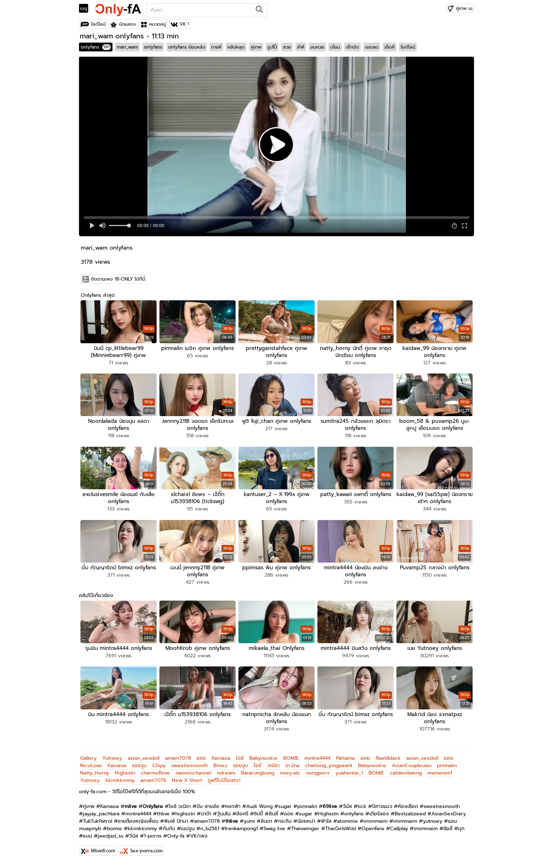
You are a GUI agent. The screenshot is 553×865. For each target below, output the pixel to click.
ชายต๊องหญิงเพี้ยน (138, 821)
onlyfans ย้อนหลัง (186, 47)
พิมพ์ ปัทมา (176, 821)
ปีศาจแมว (382, 806)
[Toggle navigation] (86, 8)
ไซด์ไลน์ (98, 24)
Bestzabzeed (410, 813)
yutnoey (432, 821)
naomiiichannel (193, 773)
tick (362, 806)
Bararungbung (257, 773)
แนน (87, 836)
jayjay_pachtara (101, 813)
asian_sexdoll (143, 758)
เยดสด (371, 47)
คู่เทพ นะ (464, 8)
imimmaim (376, 821)
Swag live (274, 828)
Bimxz (220, 765)
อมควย (317, 47)
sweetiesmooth (189, 765)
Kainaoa (221, 758)
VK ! (184, 24)
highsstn (185, 813)
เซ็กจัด (352, 47)
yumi (249, 821)
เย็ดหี (389, 47)
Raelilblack (388, 758)
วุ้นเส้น (224, 813)
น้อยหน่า (306, 821)
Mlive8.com (103, 850)
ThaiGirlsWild (340, 828)
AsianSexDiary (448, 813)
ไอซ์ (240, 758)
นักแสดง (127, 24)
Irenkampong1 (241, 828)
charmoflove (155, 773)
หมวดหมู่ (157, 24)
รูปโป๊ (272, 47)
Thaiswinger (305, 828)
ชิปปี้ (258, 813)
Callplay (399, 828)
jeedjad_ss (110, 836)
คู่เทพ (256, 47)
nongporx (318, 773)
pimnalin (447, 765)
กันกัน (169, 828)
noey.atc (290, 773)
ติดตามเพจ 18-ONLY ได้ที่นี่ (118, 279)
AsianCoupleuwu (411, 765)
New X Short (187, 780)
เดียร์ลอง (379, 813)
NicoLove (91, 765)
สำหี (300, 47)
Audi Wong (259, 806)
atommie (347, 821)
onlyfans (96, 47)
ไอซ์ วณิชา (180, 806)
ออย (201, 758)
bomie (114, 828)
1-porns (153, 836)
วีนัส (347, 806)
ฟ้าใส (326, 821)
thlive (163, 813)
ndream (226, 773)
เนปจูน (188, 828)
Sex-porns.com (146, 850)
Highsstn (125, 773)
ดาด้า (206, 813)
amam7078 (178, 758)
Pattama (345, 758)
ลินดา (266, 821)
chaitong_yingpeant (328, 765)
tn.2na (292, 765)
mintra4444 (317, 758)
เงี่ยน (335, 47)
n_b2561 (209, 828)
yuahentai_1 (349, 773)
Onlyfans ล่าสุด (98, 295)
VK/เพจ (198, 836)
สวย (287, 47)
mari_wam (127, 47)
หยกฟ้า (233, 806)
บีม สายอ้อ (207, 806)
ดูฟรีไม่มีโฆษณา (224, 780)
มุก (461, 828)
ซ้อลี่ (447, 828)
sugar (285, 806)
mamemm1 (439, 773)
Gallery (88, 758)
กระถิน (285, 821)
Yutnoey (112, 758)
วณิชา (273, 765)
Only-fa (175, 836)
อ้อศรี (242, 813)
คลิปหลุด (236, 47)
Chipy (159, 765)
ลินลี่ (273, 813)
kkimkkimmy (120, 780)
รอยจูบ (139, 765)
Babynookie (263, 758)
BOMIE (291, 758)
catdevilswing (406, 773)
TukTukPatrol (97, 821)
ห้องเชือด (408, 806)
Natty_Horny (94, 773)
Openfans (372, 828)
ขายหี (216, 47)
